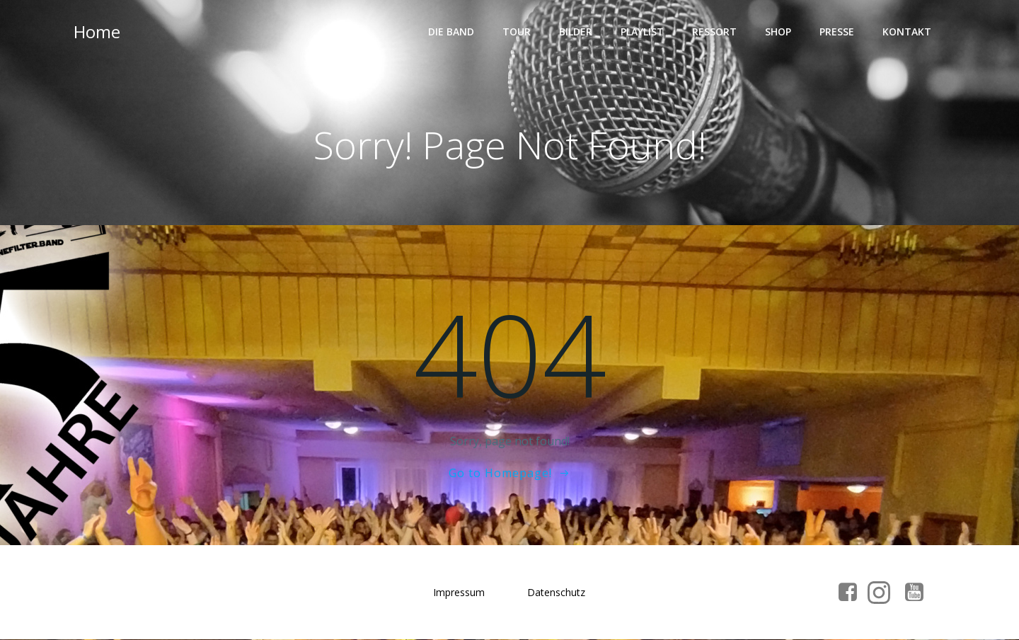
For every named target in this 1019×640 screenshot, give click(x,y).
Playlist (642, 32)
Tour (516, 32)
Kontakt (906, 32)
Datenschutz (557, 593)
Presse (836, 32)
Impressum (459, 593)
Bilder (575, 32)
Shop (778, 32)
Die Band (451, 32)
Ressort (714, 32)
